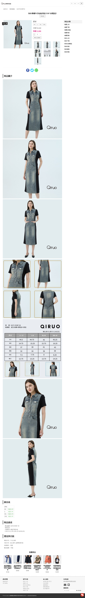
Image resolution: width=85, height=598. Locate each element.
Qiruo (5, 9)
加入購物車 (37, 37)
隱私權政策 (46, 586)
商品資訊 (42, 16)
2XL (44, 24)
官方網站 (5, 583)
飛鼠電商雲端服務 (31, 595)
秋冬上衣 (66, 38)
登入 (50, 581)
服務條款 (45, 585)
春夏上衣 (66, 24)
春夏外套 (66, 32)
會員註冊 (45, 581)
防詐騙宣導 (46, 588)
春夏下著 (66, 27)
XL (40, 24)
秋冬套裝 (12, 9)
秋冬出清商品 (68, 43)
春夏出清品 (67, 30)
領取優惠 (78, 590)
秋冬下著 (66, 41)
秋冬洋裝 (66, 52)
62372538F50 (21, 9)
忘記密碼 (45, 583)
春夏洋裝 (66, 35)
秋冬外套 (66, 46)
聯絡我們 (5, 581)
